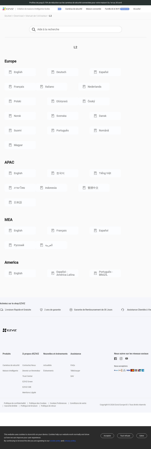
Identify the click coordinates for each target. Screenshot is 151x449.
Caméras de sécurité (90, 9)
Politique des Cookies (37, 403)
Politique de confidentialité (15, 403)
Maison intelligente (10, 371)
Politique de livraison (29, 406)
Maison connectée (110, 9)
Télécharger (75, 371)
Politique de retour (48, 406)
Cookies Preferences (58, 403)
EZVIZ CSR (26, 387)
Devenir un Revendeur (31, 371)
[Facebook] (116, 359)
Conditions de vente (78, 403)
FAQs (73, 365)
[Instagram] (122, 359)
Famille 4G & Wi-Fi (134, 9)
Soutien (8, 16)
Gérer (141, 436)
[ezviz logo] (8, 8)
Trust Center (27, 376)
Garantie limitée (10, 406)
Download (19, 16)
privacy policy (69, 441)
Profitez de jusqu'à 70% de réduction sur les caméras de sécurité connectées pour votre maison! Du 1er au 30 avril (75, 3)
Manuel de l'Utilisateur (36, 16)
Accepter (107, 436)
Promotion (69, 9)
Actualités (47, 365)
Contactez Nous (29, 365)
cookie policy (55, 441)
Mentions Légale (29, 392)
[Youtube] (127, 359)
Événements (48, 371)
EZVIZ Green (27, 382)
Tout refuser (125, 436)
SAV (72, 376)
